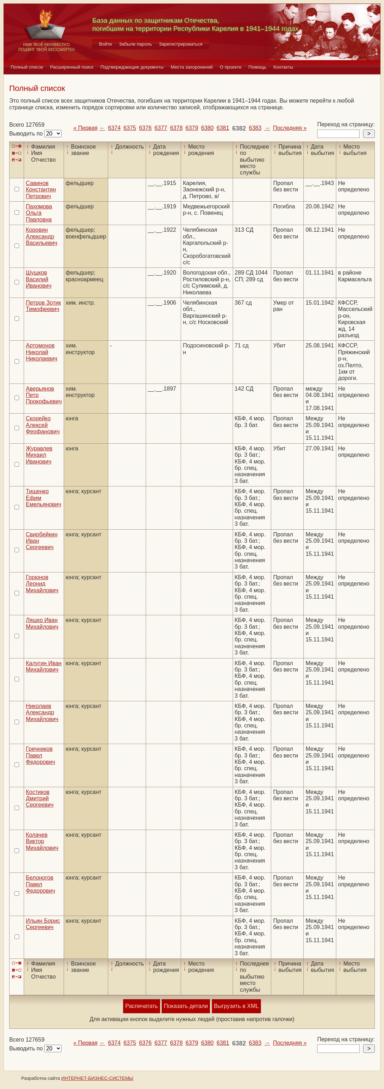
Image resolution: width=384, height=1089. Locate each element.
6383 (255, 128)
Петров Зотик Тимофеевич (43, 306)
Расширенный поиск (71, 67)
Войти (105, 44)
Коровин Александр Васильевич (41, 236)
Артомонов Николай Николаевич (41, 352)
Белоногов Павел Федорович (40, 884)
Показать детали (186, 1006)
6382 (239, 128)
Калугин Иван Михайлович (44, 666)
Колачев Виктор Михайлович (42, 841)
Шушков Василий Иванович (38, 279)
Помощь (257, 67)
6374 (114, 128)
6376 (145, 128)
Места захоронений (192, 67)
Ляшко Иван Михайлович (42, 623)
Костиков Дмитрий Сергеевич (39, 798)
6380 (207, 128)
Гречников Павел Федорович (40, 755)
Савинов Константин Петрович (41, 189)
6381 (223, 128)
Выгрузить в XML (236, 1006)
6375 (129, 128)
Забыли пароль (135, 44)
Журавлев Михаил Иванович (39, 455)
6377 (161, 128)
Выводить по (26, 134)
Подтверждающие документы (132, 67)
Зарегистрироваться (181, 44)
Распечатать (141, 1006)
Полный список (27, 67)
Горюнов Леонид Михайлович (42, 583)
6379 (192, 128)
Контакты (283, 67)
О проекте (231, 67)
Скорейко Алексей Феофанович (43, 424)
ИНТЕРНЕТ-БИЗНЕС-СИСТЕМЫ (97, 1078)
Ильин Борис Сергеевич (43, 924)
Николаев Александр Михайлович (42, 712)
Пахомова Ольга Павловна (39, 213)
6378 (176, 128)
